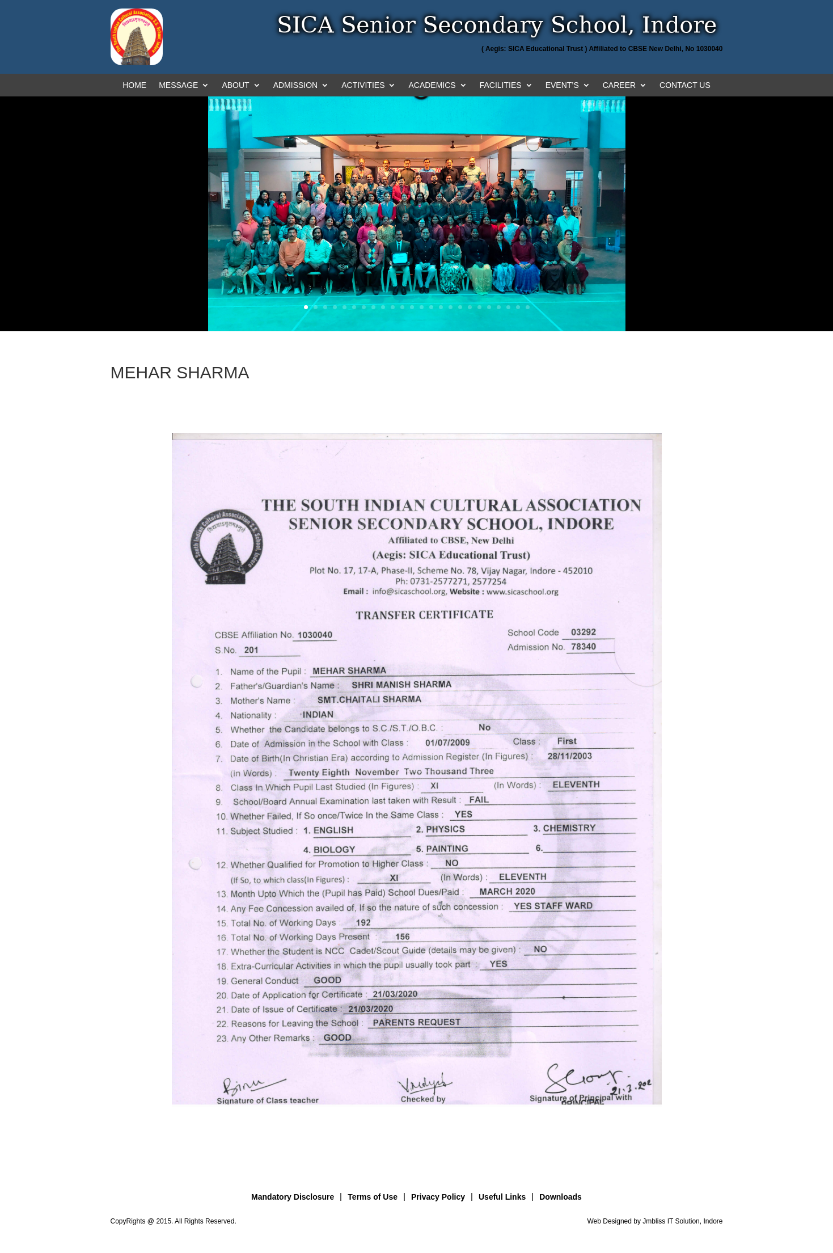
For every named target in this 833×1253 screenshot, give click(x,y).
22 (508, 307)
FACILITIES (501, 85)
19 (479, 307)
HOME (134, 85)
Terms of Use (373, 1197)
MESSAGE (178, 85)
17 (460, 307)
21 (499, 307)
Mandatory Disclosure (292, 1197)
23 (518, 307)
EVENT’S (562, 85)
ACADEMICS (431, 85)
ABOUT (235, 85)
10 (393, 307)
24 (528, 307)
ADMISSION (295, 85)
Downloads (560, 1197)
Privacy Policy (438, 1197)
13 (422, 307)
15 (441, 307)
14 (431, 307)
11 (402, 307)
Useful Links (502, 1197)
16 (451, 307)
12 (412, 307)
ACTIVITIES (362, 85)
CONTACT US (685, 85)
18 (470, 307)
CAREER (619, 85)
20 (489, 307)
